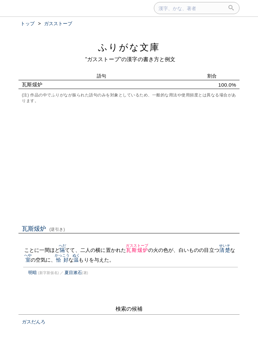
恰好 (62, 260)
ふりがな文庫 (129, 47)
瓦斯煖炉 (43, 228)
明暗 (32, 272)
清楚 (224, 250)
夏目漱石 (73, 272)
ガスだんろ (33, 321)
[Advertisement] (129, 164)
